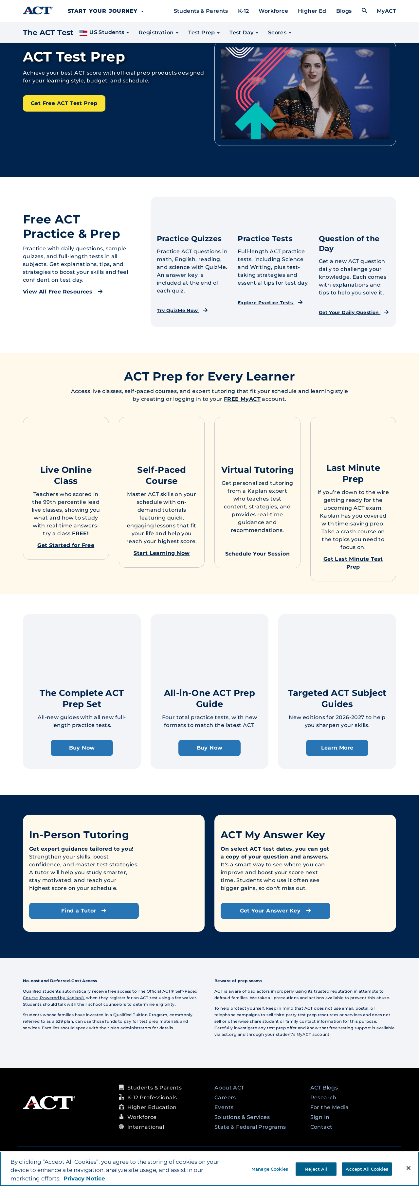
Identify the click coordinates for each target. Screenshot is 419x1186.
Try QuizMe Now (182, 310)
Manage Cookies (269, 1168)
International (145, 1127)
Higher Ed (312, 11)
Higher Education (151, 1107)
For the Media (329, 1107)
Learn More (337, 748)
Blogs (344, 11)
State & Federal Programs (250, 1127)
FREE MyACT (242, 399)
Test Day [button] (243, 32)
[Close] (408, 1168)
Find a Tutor (84, 911)
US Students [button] (104, 32)
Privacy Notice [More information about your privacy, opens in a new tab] (84, 1178)
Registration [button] (158, 32)
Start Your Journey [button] (106, 11)
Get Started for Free (65, 545)
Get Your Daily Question (354, 312)
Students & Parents (201, 11)
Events (223, 1107)
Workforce (273, 11)
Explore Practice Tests (270, 303)
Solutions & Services (242, 1117)
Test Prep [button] (204, 32)
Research (323, 1097)
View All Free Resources (63, 292)
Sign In (320, 1117)
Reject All (316, 1168)
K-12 (243, 11)
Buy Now (82, 748)
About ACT (229, 1088)
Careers (225, 1097)
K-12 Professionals (152, 1097)
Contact (321, 1127)
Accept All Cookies (367, 1168)
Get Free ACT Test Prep (64, 103)
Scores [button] (279, 32)
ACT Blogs (324, 1088)
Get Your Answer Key (275, 911)
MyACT (386, 11)
